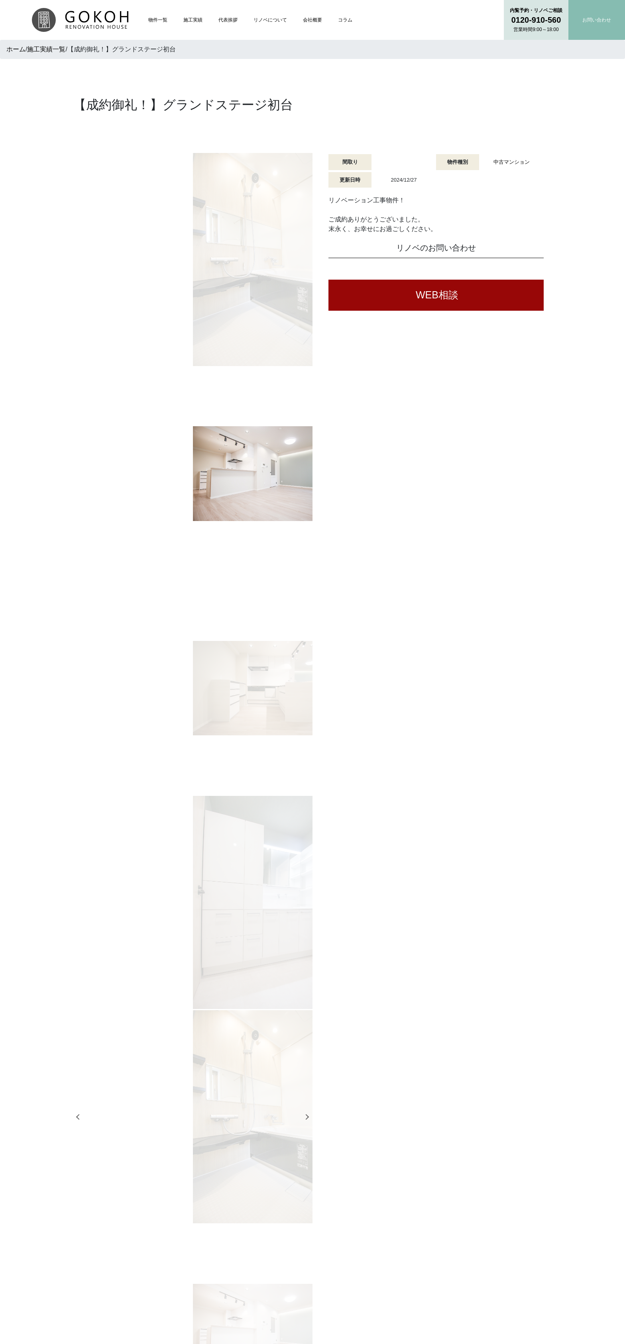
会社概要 (312, 20)
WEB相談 (437, 294)
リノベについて (270, 20)
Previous (75, 292)
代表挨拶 (228, 20)
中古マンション (511, 162)
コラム (345, 20)
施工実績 (192, 20)
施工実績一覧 (46, 49)
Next (308, 292)
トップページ (270, 1211)
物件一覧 (157, 20)
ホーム (16, 49)
